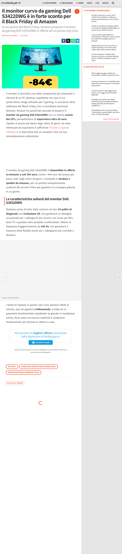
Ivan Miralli (13, 36)
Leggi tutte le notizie (111, 119)
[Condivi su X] (68, 41)
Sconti (12, 366)
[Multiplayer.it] (11, 3)
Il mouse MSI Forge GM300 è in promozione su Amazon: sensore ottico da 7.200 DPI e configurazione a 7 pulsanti (106, 38)
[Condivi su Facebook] (64, 41)
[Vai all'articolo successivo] (3, 277)
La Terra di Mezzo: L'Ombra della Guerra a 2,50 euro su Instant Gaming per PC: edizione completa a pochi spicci (105, 57)
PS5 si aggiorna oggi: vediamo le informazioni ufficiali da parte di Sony (105, 74)
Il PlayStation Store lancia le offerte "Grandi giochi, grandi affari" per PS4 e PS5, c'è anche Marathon (106, 112)
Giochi (105, 3)
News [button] (80, 3)
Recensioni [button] (66, 3)
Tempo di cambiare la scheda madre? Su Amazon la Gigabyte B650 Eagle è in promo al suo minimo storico (105, 28)
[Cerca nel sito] (113, 3)
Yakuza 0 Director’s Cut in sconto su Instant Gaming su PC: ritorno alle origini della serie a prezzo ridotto (104, 47)
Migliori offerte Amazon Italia (23, 372)
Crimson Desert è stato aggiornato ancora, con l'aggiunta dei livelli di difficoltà (104, 93)
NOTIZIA (4, 36)
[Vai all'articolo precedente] (119, 277)
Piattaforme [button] (49, 3)
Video (89, 3)
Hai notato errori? (15, 383)
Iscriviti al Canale (41, 342)
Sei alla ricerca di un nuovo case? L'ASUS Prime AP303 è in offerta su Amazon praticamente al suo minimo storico (105, 18)
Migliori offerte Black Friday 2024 (39, 366)
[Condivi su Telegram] (77, 41)
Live (97, 3)
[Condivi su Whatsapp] (73, 41)
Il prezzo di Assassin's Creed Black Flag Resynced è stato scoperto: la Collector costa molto (106, 83)
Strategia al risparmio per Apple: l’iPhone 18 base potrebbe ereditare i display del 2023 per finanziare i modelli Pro (105, 102)
